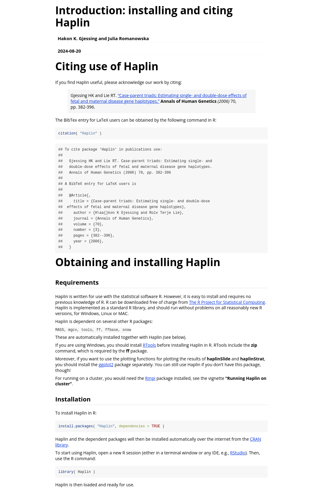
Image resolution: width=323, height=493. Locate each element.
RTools (149, 346)
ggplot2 (106, 365)
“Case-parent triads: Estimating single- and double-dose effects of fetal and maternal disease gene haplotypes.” (159, 98)
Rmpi (150, 379)
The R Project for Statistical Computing (227, 303)
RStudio (237, 454)
